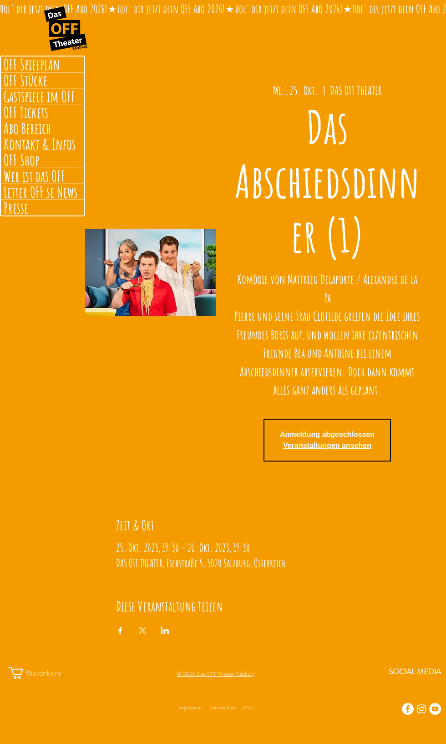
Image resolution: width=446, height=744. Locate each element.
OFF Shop (21, 160)
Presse (16, 208)
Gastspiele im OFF (39, 96)
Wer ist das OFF (34, 176)
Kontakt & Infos (40, 144)
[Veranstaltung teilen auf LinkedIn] (165, 630)
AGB (248, 707)
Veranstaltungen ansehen (327, 445)
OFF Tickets (26, 112)
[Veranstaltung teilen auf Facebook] (120, 630)
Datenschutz (222, 707)
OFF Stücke (25, 80)
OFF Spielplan (32, 64)
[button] (43, 673)
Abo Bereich (27, 128)
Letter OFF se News (40, 192)
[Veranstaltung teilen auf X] (142, 630)
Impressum (190, 707)
